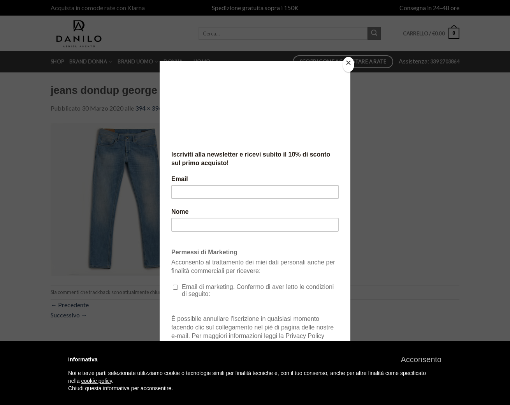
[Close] (348, 64)
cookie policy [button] (96, 381)
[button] (421, 359)
